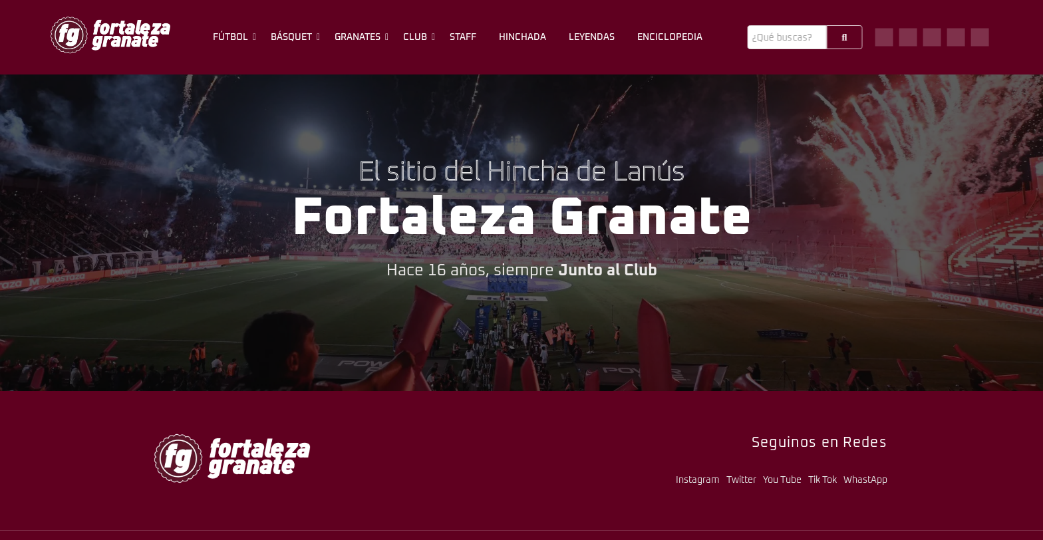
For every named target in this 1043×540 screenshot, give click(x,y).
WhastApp (865, 480)
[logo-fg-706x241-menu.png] (110, 35)
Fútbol (233, 37)
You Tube (782, 480)
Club (417, 37)
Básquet (294, 37)
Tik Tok (822, 480)
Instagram (698, 480)
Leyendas (592, 37)
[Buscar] (787, 37)
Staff (463, 37)
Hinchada (522, 37)
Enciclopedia (669, 37)
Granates (360, 37)
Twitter (741, 480)
